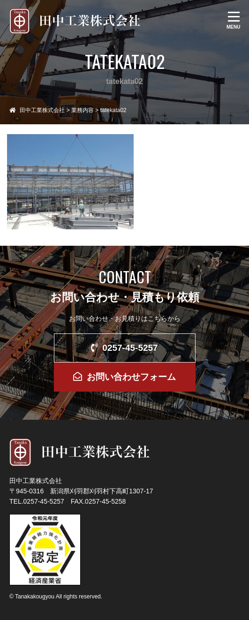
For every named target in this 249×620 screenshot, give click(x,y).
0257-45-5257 (124, 348)
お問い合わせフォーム (124, 377)
